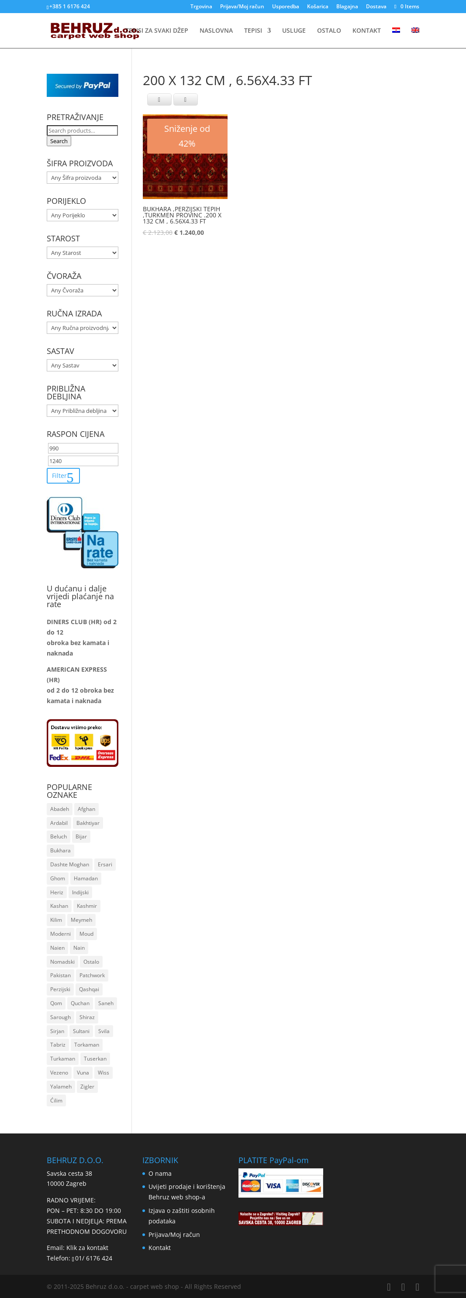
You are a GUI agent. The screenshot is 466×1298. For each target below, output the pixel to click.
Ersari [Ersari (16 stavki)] (105, 864)
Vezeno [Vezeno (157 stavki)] (59, 1072)
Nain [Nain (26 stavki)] (79, 947)
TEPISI (253, 30)
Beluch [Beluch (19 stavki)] (58, 836)
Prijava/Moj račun (242, 7)
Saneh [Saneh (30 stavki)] (106, 1003)
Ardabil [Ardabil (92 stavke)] (59, 823)
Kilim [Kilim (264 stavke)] (56, 920)
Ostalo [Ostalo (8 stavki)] (91, 961)
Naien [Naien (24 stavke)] (57, 947)
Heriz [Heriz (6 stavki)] (56, 892)
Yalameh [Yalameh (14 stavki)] (61, 1086)
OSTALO (329, 30)
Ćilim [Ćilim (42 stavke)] (56, 1100)
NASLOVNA (216, 30)
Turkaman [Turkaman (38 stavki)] (62, 1058)
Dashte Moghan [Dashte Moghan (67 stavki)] (69, 864)
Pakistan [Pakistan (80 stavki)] (60, 975)
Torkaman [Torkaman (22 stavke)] (86, 1044)
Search (59, 141)
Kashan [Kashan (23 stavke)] (59, 906)
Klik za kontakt (87, 1247)
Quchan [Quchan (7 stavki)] (80, 1003)
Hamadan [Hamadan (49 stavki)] (86, 878)
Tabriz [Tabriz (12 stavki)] (58, 1044)
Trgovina (201, 7)
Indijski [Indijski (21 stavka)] (80, 892)
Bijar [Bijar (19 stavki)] (81, 836)
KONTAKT (366, 30)
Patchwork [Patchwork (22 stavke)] (92, 975)
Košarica (317, 7)
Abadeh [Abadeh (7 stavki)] (59, 809)
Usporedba (285, 7)
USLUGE (294, 30)
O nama (160, 1173)
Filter (59, 475)
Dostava (376, 7)
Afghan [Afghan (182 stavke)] (86, 809)
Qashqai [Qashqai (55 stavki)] (89, 989)
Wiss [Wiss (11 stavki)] (103, 1072)
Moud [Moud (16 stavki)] (86, 933)
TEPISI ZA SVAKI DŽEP (156, 30)
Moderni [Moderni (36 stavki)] (60, 933)
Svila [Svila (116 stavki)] (104, 1031)
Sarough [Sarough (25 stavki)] (60, 1017)
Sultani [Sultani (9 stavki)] (81, 1031)
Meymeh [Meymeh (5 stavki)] (81, 920)
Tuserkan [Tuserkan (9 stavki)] (95, 1058)
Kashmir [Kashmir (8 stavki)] (87, 906)
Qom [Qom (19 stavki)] (56, 1003)
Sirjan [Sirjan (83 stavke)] (57, 1031)
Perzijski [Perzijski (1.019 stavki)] (60, 989)
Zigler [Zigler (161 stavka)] (87, 1086)
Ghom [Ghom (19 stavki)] (57, 878)
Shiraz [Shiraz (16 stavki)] (87, 1017)
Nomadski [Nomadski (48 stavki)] (62, 961)
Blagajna (347, 7)
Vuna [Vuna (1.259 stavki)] (83, 1072)
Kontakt (159, 1247)
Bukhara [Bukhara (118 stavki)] (60, 850)
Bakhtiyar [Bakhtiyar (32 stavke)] (88, 823)
